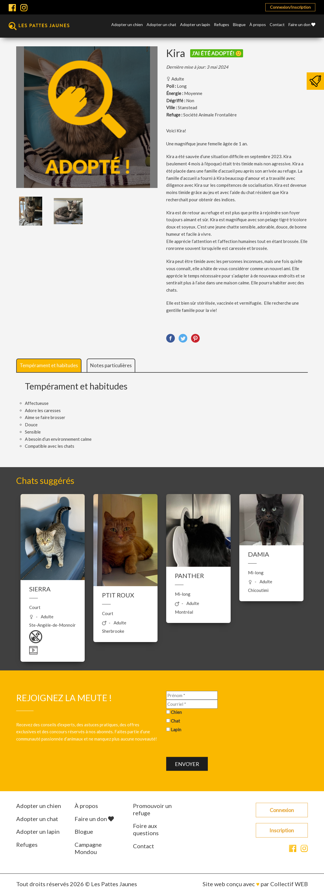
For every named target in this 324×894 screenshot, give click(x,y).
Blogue (239, 24)
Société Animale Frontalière (210, 114)
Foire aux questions (146, 829)
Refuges (221, 24)
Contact (277, 24)
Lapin (176, 729)
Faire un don (301, 24)
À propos (257, 24)
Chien (176, 712)
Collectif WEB (289, 883)
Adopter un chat (161, 24)
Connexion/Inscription (290, 7)
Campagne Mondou (88, 848)
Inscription (281, 830)
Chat (175, 720)
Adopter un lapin (195, 24)
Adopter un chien (127, 24)
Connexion (282, 810)
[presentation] (210, 745)
